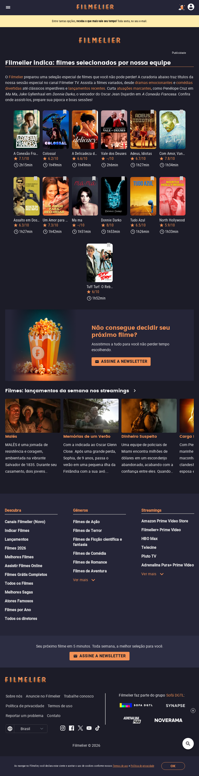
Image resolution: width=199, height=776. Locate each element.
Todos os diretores (21, 618)
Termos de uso (120, 765)
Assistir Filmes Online (23, 566)
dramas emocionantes (153, 82)
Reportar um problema (25, 715)
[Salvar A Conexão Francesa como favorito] (35, 112)
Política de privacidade (142, 765)
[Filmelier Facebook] (71, 729)
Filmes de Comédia (89, 553)
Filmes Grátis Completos (26, 574)
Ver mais (84, 579)
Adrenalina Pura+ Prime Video (167, 565)
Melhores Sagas (19, 592)
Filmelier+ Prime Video (161, 530)
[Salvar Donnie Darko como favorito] (123, 178)
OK (173, 766)
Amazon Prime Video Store (164, 521)
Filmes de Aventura (89, 571)
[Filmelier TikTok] (97, 729)
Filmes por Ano (18, 610)
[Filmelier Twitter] (80, 729)
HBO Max (149, 538)
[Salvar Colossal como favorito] (65, 112)
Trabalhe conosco (79, 696)
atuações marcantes (134, 88)
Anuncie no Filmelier (43, 696)
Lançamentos (16, 539)
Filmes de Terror (87, 530)
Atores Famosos (19, 601)
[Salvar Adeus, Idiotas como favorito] (152, 112)
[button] (42, 728)
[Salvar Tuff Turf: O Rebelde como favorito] (108, 245)
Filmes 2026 (15, 548)
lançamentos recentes (86, 88)
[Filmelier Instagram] (62, 729)
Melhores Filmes (19, 557)
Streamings (151, 510)
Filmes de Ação (86, 522)
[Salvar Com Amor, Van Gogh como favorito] (181, 112)
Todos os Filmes (19, 583)
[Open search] (188, 743)
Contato (53, 715)
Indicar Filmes (17, 530)
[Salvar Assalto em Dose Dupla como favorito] (35, 178)
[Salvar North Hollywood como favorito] (181, 178)
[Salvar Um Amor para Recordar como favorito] (65, 178)
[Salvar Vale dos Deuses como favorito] (123, 112)
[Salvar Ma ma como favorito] (94, 178)
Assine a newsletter (121, 361)
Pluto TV (148, 556)
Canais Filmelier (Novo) (25, 522)
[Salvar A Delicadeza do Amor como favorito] (94, 112)
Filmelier (16, 76)
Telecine (148, 547)
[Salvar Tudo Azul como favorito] (152, 178)
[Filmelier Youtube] (89, 729)
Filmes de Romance (90, 562)
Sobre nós (14, 696)
